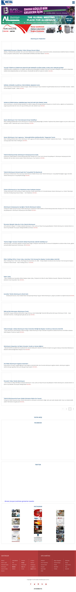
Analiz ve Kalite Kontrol (4, 569)
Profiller (55, 568)
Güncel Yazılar (44, 564)
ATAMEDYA (38, 588)
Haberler (43, 560)
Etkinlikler (56, 566)
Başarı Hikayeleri (57, 560)
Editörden (67, 560)
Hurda (22, 568)
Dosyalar (43, 566)
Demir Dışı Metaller (14, 565)
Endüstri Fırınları (23, 561)
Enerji (22, 562)
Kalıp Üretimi (33, 568)
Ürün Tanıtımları (44, 562)
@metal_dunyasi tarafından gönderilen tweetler (19, 501)
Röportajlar (43, 568)
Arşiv (66, 566)
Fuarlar (55, 564)
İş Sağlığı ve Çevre (33, 567)
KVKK (42, 571)
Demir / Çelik (4, 562)
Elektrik (13, 568)
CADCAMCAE (15, 560)
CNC (13, 562)
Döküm (2, 560)
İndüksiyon (33, 564)
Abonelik (67, 568)
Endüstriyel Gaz (23, 565)
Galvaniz (32, 562)
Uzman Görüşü (57, 562)
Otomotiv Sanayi (4, 564)
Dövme (13, 566)
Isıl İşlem (32, 560)
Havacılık (23, 566)
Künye (66, 562)
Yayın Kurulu (68, 564)
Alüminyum (3, 566)
